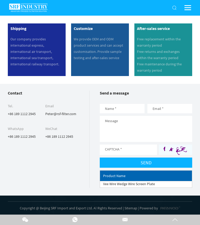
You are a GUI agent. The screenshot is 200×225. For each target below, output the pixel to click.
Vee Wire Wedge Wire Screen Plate (129, 184)
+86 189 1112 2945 (22, 136)
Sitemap (130, 208)
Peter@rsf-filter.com (60, 113)
